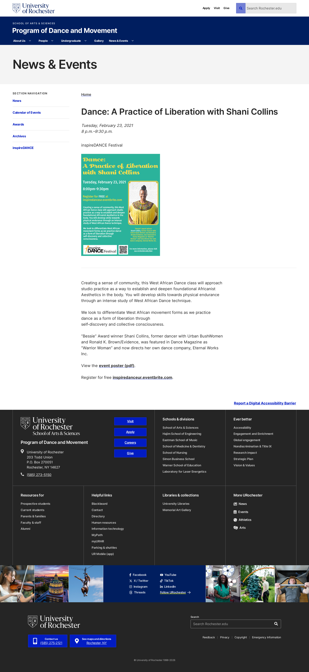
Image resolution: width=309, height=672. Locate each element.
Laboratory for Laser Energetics (184, 471)
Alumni (25, 529)
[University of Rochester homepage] (34, 8)
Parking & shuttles (104, 548)
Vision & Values (244, 465)
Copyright (241, 637)
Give (226, 8)
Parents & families (33, 516)
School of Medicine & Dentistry (184, 446)
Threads (137, 592)
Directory (98, 516)
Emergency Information (266, 637)
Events (241, 512)
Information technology (108, 529)
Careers (130, 442)
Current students (32, 510)
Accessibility (242, 428)
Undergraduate (71, 41)
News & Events (118, 41)
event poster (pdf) (116, 365)
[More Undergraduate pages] (85, 41)
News (17, 100)
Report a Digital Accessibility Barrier (265, 403)
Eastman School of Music (180, 440)
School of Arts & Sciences (34, 23)
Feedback (209, 637)
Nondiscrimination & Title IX (253, 446)
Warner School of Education (182, 465)
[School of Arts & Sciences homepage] (51, 426)
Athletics (242, 520)
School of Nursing (175, 453)
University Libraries (176, 504)
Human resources (104, 522)
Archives (19, 136)
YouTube (168, 575)
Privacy (224, 637)
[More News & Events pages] (132, 41)
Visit (217, 8)
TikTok (167, 581)
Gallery (98, 41)
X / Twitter (138, 581)
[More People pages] (52, 41)
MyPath (97, 535)
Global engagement (247, 440)
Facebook (137, 575)
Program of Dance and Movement (64, 31)
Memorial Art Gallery (177, 510)
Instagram (138, 587)
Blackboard (99, 504)
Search (195, 617)
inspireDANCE (23, 147)
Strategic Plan (243, 459)
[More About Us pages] (30, 41)
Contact (97, 510)
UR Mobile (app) (103, 554)
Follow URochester (175, 592)
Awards (18, 124)
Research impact (245, 453)
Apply (206, 8)
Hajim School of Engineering (182, 434)
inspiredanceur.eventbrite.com (142, 377)
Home (86, 94)
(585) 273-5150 (39, 474)
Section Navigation (30, 93)
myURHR (98, 541)
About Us (19, 41)
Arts (240, 527)
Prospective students (35, 504)
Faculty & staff (31, 522)
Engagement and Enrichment (253, 434)
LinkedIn (168, 587)
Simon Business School (179, 459)
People (43, 41)
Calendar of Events (27, 112)
